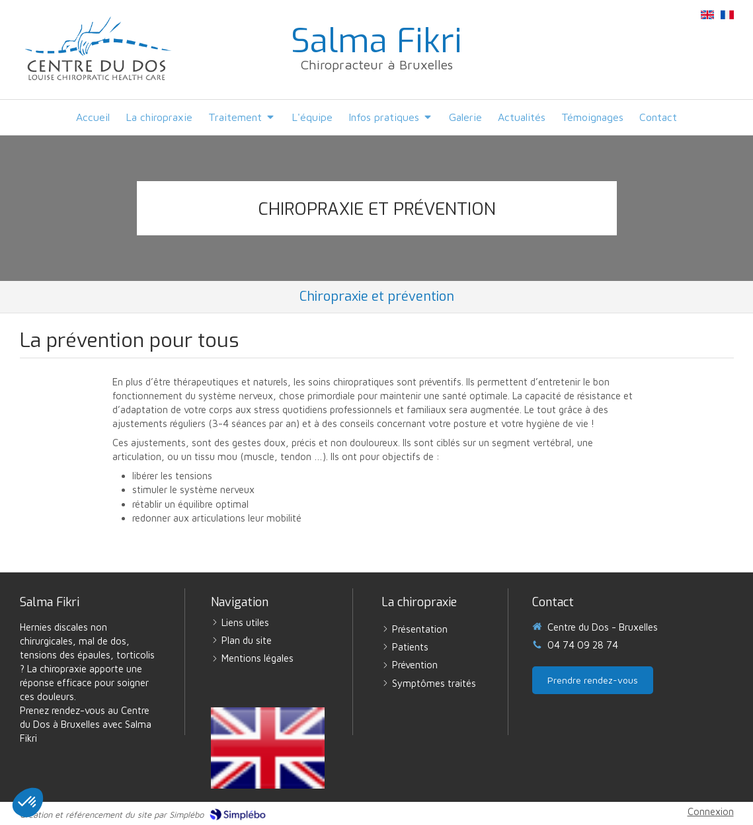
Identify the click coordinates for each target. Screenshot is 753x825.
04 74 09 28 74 (582, 644)
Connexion (711, 811)
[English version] (268, 748)
